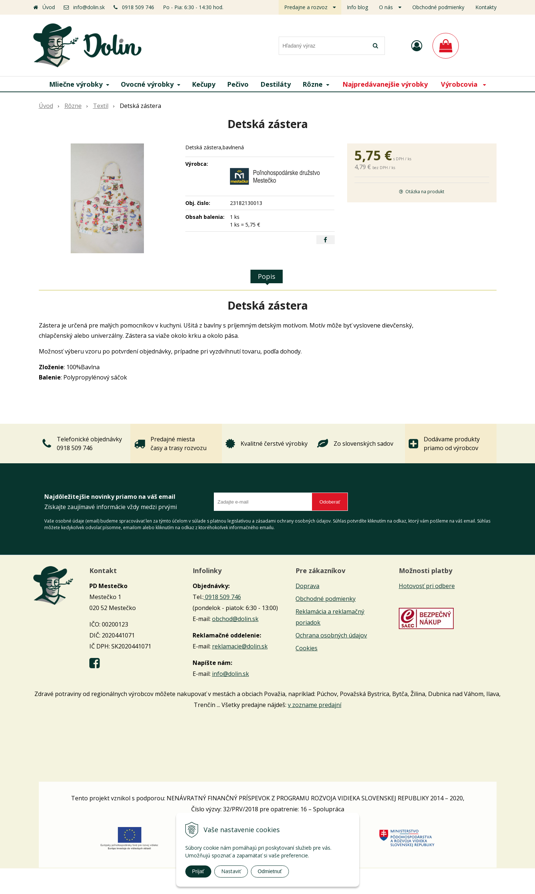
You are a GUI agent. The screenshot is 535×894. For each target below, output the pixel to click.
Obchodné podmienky (438, 7)
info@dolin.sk (89, 7)
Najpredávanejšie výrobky (385, 84)
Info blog (357, 7)
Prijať (198, 871)
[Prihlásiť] (416, 45)
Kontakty (486, 7)
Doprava (307, 586)
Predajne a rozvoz (305, 7)
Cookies (306, 648)
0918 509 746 (138, 7)
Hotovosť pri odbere (427, 586)
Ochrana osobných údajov (331, 635)
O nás (386, 7)
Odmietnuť (270, 871)
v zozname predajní (314, 705)
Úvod (48, 7)
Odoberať (329, 502)
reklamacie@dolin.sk (240, 646)
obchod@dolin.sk (235, 619)
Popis (266, 276)
